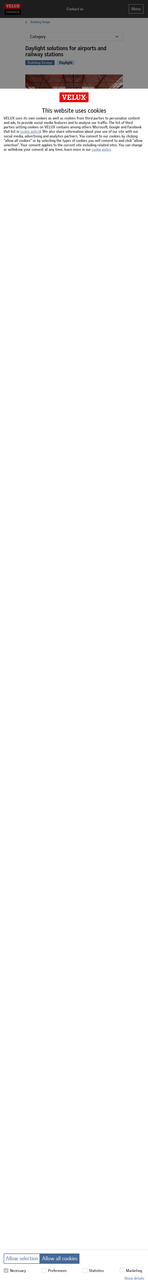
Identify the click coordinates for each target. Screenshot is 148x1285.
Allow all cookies (59, 1258)
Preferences (54, 1270)
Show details (134, 1278)
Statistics (93, 1270)
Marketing (131, 1270)
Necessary (15, 1270)
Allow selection (22, 1258)
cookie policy (29, 132)
